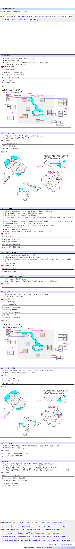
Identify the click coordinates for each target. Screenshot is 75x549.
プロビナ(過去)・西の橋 (8, 252)
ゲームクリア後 (66, 540)
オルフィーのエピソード (8, 526)
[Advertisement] (37, 38)
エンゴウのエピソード (39, 522)
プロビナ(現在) (68, 16)
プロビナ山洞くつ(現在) (8, 20)
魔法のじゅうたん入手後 (25, 533)
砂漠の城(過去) (34, 20)
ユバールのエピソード (61, 526)
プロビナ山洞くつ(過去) (19, 16)
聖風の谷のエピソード (25, 536)
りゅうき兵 (14, 279)
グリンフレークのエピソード (45, 526)
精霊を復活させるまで (40, 540)
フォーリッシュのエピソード (26, 526)
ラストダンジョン (54, 540)
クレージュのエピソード (35, 529)
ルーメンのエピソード (55, 533)
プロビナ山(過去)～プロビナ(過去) (12, 276)
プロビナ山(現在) (22, 20)
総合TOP (2, 12)
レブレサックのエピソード (41, 536)
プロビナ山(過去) (33, 16)
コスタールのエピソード (58, 536)
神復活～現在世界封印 (25, 540)
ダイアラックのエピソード (55, 522)
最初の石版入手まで (7, 522)
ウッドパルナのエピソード (23, 522)
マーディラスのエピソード (9, 536)
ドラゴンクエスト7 (11, 12)
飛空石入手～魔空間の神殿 (9, 540)
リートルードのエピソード (52, 529)
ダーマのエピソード (7, 529)
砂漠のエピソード (21, 529)
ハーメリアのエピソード (8, 533)
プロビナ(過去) (6, 16)
